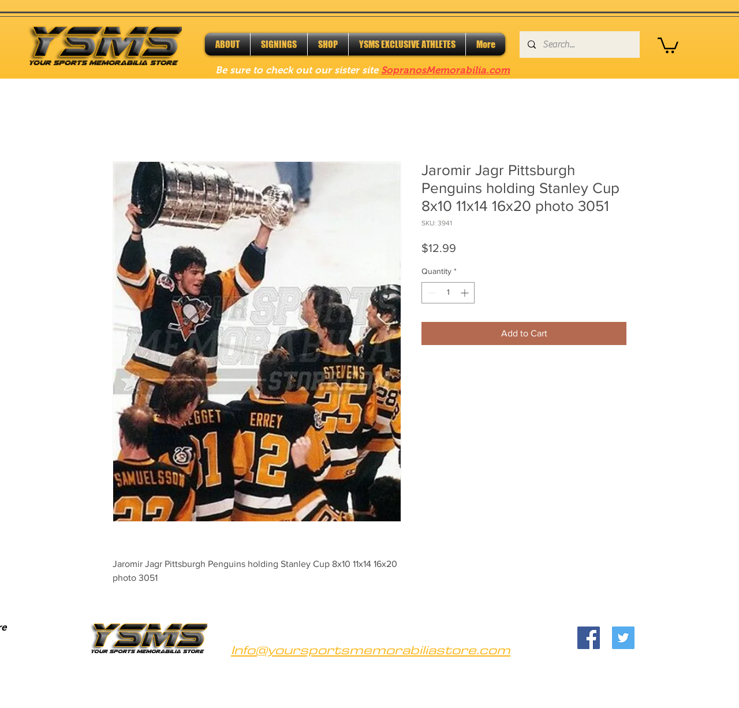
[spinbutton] (448, 293)
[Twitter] (623, 638)
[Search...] (579, 44)
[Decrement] (430, 293)
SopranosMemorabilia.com (445, 70)
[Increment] (465, 293)
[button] (668, 44)
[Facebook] (588, 638)
